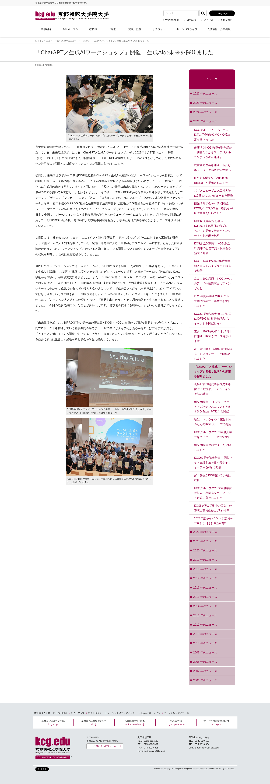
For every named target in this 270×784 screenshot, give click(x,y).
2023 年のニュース (205, 121)
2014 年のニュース (205, 606)
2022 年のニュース (205, 531)
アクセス (208, 20)
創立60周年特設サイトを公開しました (212, 447)
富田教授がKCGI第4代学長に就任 (212, 478)
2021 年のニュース (205, 541)
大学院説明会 (172, 20)
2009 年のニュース (205, 652)
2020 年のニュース (205, 550)
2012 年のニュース (205, 624)
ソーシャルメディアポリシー (122, 713)
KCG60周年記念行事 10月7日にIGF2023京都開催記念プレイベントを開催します (213, 318)
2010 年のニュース (205, 643)
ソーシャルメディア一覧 (176, 713)
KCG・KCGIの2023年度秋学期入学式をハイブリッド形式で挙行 (212, 266)
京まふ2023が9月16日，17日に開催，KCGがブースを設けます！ (212, 336)
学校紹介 (46, 29)
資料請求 (191, 20)
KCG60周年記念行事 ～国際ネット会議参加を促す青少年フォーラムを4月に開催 (213, 462)
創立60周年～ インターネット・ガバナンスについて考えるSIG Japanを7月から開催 (212, 406)
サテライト (159, 29)
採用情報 (63, 713)
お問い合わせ (228, 20)
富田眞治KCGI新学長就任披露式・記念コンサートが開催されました (213, 354)
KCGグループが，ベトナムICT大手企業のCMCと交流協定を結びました (212, 134)
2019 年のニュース (205, 559)
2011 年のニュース (205, 633)
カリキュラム (70, 29)
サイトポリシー (96, 713)
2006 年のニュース (205, 680)
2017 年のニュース (205, 578)
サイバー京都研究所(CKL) (217, 722)
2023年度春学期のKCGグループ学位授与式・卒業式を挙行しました (213, 301)
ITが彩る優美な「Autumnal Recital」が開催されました (211, 180)
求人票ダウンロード (44, 713)
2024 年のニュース (205, 112)
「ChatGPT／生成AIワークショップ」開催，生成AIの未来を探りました (213, 371)
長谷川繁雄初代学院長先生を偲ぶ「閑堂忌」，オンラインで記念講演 (212, 389)
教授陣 (93, 29)
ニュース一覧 (52, 41)
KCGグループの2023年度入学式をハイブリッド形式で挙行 (213, 435)
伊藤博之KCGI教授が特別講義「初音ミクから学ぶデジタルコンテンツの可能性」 (213, 152)
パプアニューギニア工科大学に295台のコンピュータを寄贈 (213, 193)
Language (221, 13)
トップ (40, 41)
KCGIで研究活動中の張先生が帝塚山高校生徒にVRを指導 (213, 508)
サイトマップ (78, 713)
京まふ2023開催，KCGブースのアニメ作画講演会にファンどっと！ (213, 283)
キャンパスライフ (186, 29)
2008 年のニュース (205, 661)
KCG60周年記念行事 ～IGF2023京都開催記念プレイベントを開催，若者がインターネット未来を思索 (212, 228)
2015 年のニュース (205, 596)
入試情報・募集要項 (219, 29)
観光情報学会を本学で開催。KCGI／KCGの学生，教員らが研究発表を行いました (213, 208)
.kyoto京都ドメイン (150, 713)
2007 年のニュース (205, 671)
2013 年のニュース (205, 615)
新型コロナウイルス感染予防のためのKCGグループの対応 (212, 422)
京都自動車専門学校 (135, 722)
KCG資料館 (176, 722)
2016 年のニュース (205, 587)
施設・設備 (135, 29)
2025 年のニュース (205, 102)
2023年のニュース (69, 41)
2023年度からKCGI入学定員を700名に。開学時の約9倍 (213, 521)
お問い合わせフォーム (104, 746)
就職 (113, 29)
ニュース (212, 79)
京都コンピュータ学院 (52, 722)
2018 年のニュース (205, 569)
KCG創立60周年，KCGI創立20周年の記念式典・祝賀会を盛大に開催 (212, 248)
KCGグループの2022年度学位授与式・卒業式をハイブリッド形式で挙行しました (213, 493)
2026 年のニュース (205, 93)
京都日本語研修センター (94, 722)
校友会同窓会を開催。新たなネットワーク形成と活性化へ (212, 168)
